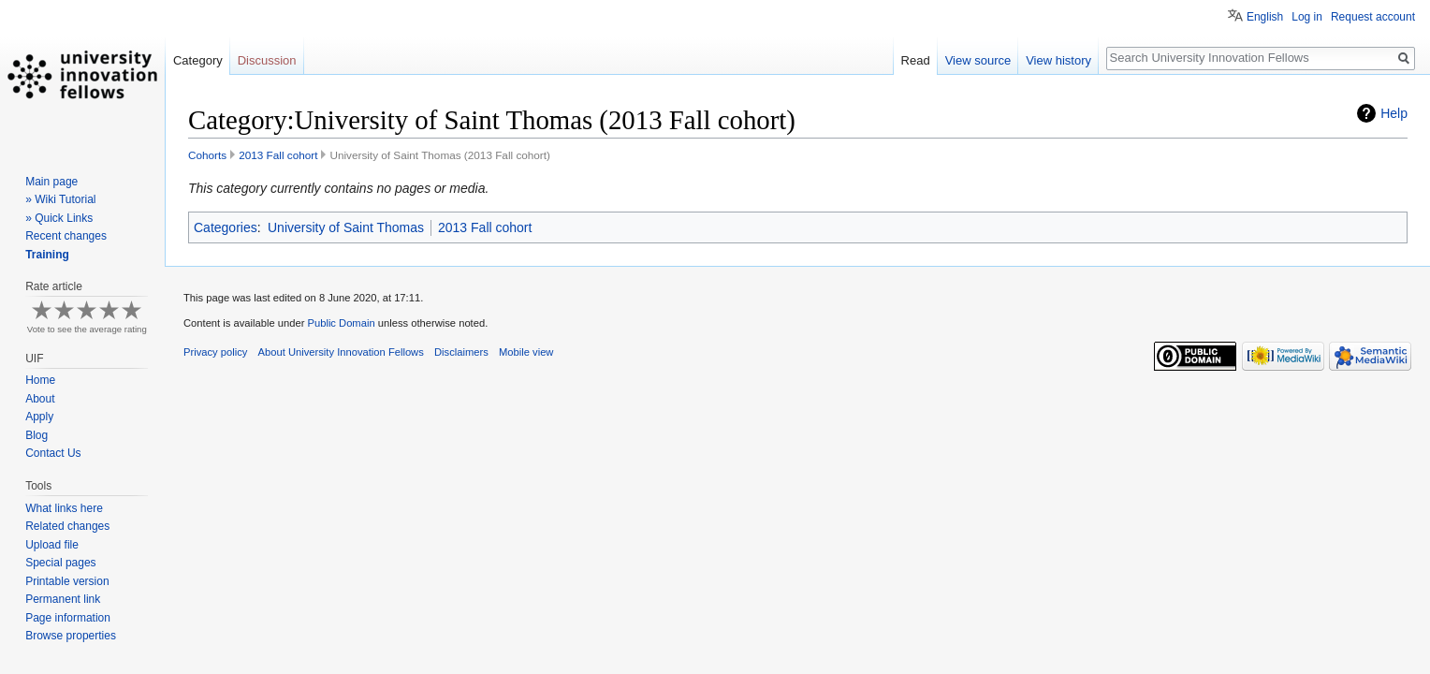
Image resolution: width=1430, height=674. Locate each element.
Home (40, 380)
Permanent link (62, 599)
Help (1394, 113)
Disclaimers (461, 352)
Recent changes (66, 235)
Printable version (67, 581)
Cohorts (207, 155)
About (39, 398)
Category (198, 60)
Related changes (67, 526)
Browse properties (70, 635)
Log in (1306, 16)
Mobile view (526, 352)
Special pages (60, 562)
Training (47, 254)
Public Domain (340, 323)
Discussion (267, 60)
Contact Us (52, 453)
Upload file (52, 544)
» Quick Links (59, 218)
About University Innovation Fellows (341, 352)
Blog (36, 435)
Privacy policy (215, 352)
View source (978, 60)
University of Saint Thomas (346, 227)
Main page (51, 181)
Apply (39, 416)
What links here (64, 508)
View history (1058, 60)
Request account (1373, 16)
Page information (67, 617)
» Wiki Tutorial (60, 199)
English (1265, 16)
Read (915, 60)
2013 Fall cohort (278, 155)
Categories (225, 227)
